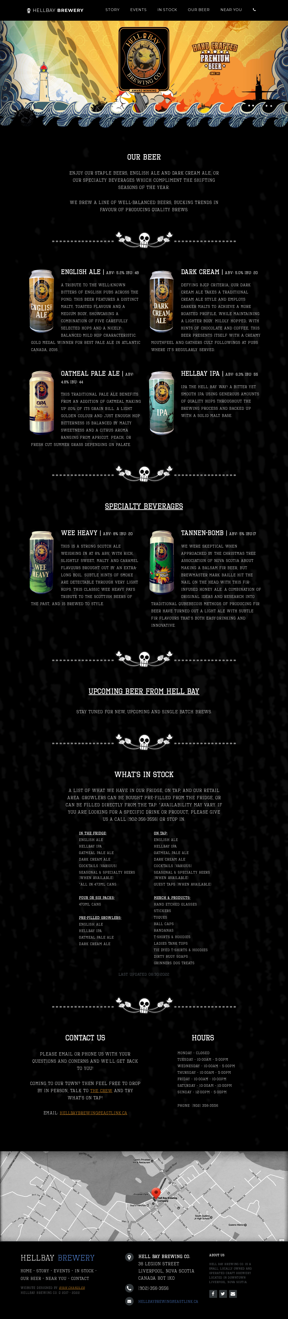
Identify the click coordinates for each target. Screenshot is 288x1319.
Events (138, 10)
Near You (231, 10)
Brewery (55, 10)
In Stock (167, 10)
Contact (83, 1279)
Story (112, 10)
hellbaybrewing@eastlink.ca (93, 1113)
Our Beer (199, 10)
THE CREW (101, 1090)
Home (27, 1271)
